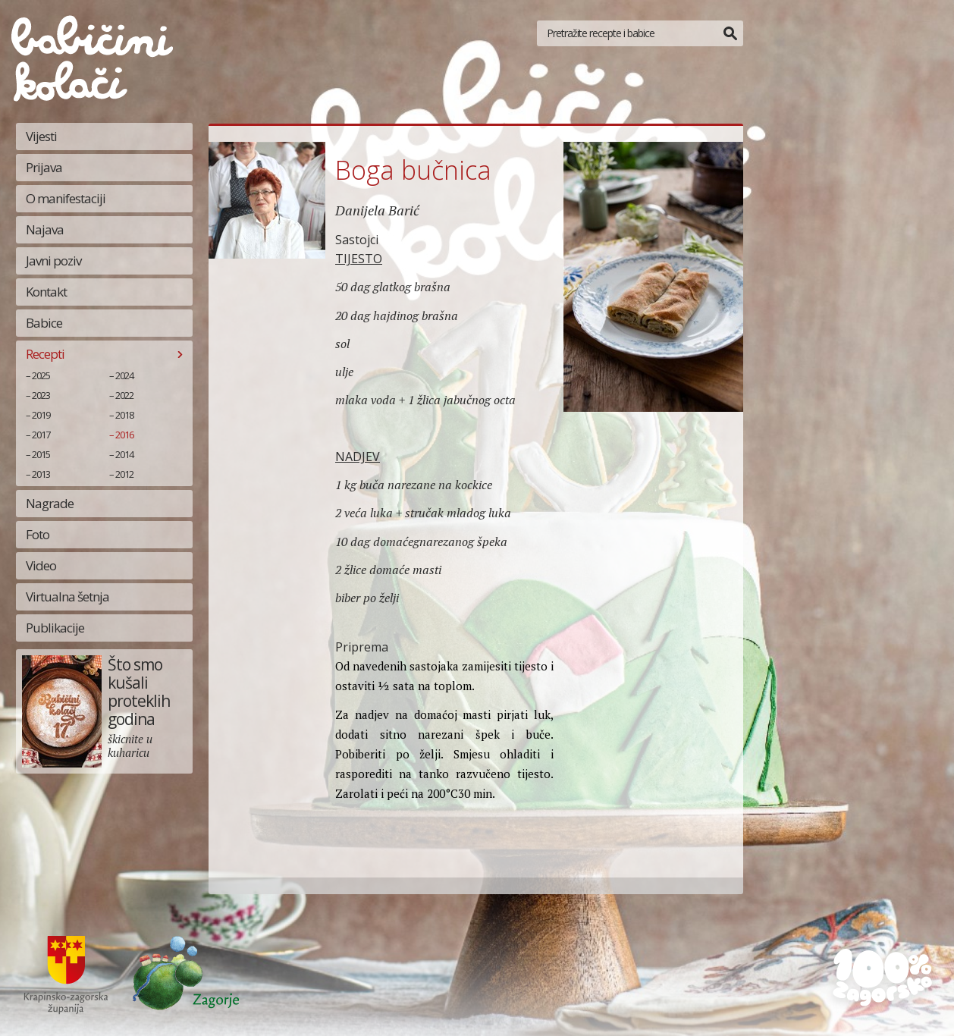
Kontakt (46, 291)
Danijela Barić (377, 210)
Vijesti (41, 136)
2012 (124, 474)
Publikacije (55, 627)
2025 (41, 375)
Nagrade (50, 503)
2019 (41, 415)
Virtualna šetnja (67, 596)
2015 (41, 454)
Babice (44, 322)
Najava (45, 229)
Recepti (45, 354)
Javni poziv (53, 260)
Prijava (44, 167)
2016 (124, 434)
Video (41, 565)
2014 (124, 454)
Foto (37, 534)
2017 (41, 434)
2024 (124, 375)
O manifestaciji (65, 198)
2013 (41, 474)
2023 (41, 395)
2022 (124, 395)
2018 (124, 415)
